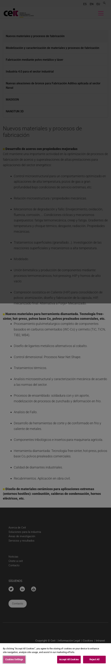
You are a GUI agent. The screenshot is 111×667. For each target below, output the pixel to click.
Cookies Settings (14, 660)
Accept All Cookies (69, 660)
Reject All (94, 660)
